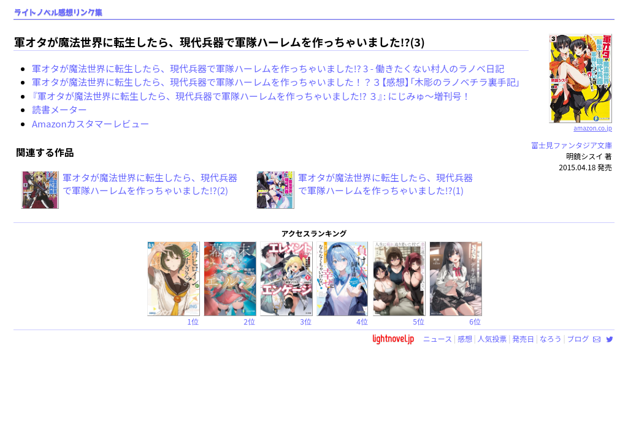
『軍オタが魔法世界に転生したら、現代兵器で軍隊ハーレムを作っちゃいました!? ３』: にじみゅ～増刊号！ (251, 95)
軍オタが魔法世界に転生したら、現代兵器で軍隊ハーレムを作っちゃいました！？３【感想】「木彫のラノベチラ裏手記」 (276, 81)
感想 (465, 338)
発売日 (523, 338)
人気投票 (492, 338)
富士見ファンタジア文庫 (571, 145)
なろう (551, 338)
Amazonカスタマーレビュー (91, 123)
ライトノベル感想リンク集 (58, 12)
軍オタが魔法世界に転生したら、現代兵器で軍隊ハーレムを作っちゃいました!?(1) (385, 184)
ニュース (437, 338)
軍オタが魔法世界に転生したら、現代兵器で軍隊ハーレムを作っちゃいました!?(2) (150, 184)
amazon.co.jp (580, 123)
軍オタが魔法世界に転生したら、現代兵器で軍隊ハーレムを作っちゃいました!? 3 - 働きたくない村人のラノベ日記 (268, 68)
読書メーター (59, 109)
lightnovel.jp (393, 338)
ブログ (578, 338)
